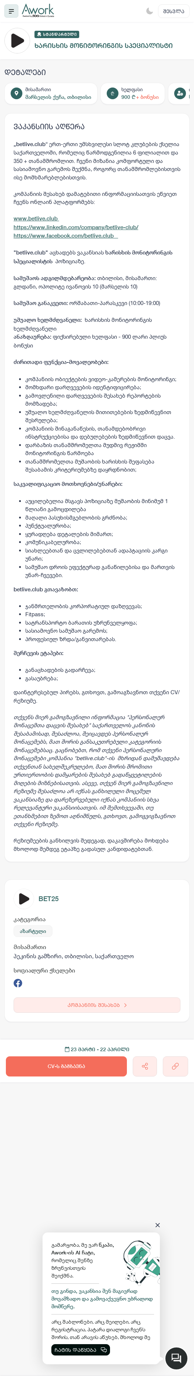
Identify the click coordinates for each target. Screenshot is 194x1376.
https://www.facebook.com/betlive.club (66, 236)
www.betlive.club (36, 218)
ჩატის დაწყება (81, 1350)
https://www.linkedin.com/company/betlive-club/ (76, 227)
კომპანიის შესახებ (97, 1005)
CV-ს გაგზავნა (66, 1066)
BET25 (49, 899)
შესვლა (173, 11)
